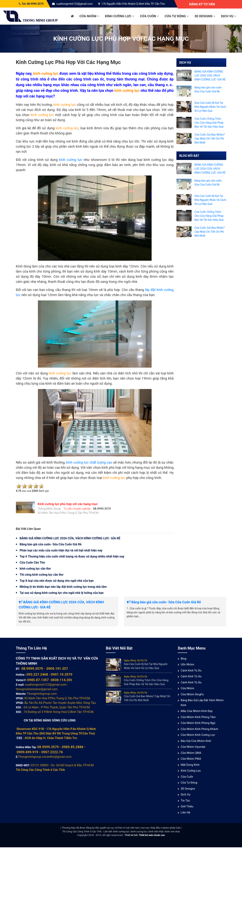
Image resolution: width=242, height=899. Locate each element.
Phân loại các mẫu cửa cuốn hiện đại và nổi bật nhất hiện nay (61, 550)
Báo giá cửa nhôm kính (196, 741)
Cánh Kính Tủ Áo (191, 670)
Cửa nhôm (89, 16)
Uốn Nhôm (187, 664)
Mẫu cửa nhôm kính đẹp (196, 711)
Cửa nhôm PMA (191, 758)
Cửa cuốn (149, 16)
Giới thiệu (187, 806)
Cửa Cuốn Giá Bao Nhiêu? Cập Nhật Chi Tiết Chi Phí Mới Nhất (209, 138)
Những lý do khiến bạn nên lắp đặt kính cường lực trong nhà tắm (63, 587)
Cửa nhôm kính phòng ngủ (198, 723)
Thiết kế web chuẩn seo (152, 835)
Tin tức (185, 800)
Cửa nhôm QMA (191, 753)
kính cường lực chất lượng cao (89, 462)
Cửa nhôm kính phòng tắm (198, 717)
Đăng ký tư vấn (202, 4)
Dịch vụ (228, 16)
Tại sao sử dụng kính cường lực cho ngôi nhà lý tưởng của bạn (62, 593)
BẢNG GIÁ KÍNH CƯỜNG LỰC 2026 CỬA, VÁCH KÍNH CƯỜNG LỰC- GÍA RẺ (70, 538)
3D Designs (204, 16)
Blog (183, 658)
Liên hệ (185, 812)
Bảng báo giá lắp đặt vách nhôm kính (202, 703)
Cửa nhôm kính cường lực (198, 735)
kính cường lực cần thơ (35, 568)
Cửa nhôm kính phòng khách (199, 729)
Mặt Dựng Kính (190, 764)
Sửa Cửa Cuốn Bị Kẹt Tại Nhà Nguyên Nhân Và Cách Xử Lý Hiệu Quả (210, 106)
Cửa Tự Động (177, 16)
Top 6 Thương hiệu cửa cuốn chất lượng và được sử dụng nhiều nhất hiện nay (72, 556)
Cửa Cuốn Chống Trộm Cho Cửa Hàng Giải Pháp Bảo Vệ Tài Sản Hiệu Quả (208, 122)
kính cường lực (71, 160)
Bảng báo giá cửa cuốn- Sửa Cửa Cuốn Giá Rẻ (50, 544)
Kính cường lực (119, 16)
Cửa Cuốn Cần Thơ (32, 562)
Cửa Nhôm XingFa (192, 694)
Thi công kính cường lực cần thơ (41, 574)
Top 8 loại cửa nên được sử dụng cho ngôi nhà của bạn (57, 580)
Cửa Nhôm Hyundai (193, 747)
